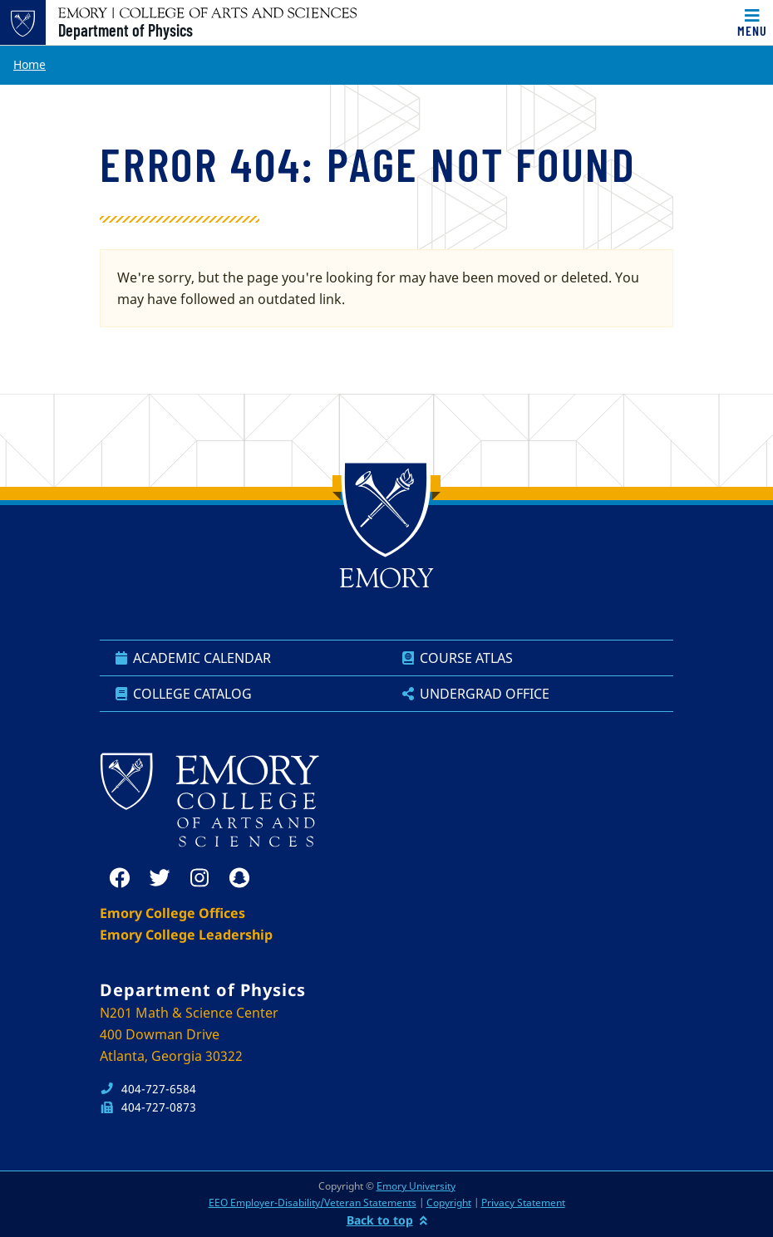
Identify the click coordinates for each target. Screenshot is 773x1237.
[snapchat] (239, 878)
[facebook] (120, 878)
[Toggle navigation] (752, 22)
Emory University (416, 1186)
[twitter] (160, 878)
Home (29, 64)
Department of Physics (125, 30)
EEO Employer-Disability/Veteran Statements (312, 1202)
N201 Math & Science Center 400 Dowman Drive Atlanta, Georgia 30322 (189, 1034)
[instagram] (199, 878)
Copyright (448, 1202)
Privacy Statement (523, 1202)
